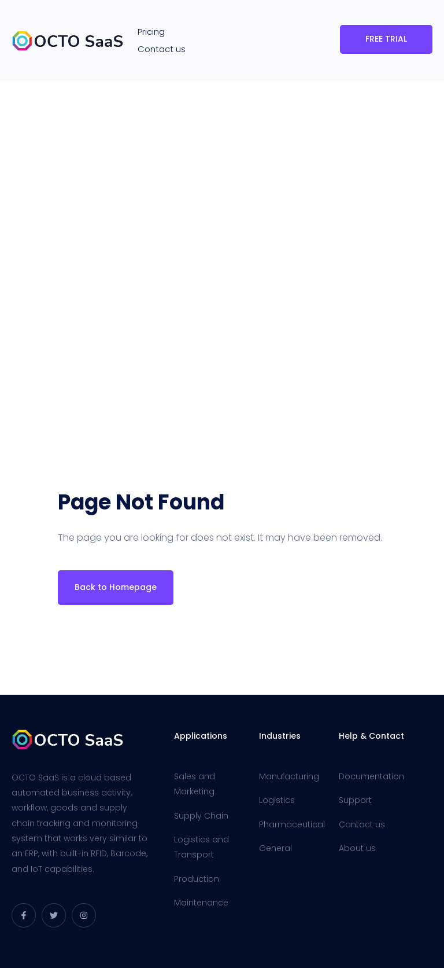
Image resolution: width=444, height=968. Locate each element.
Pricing (151, 31)
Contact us (162, 49)
